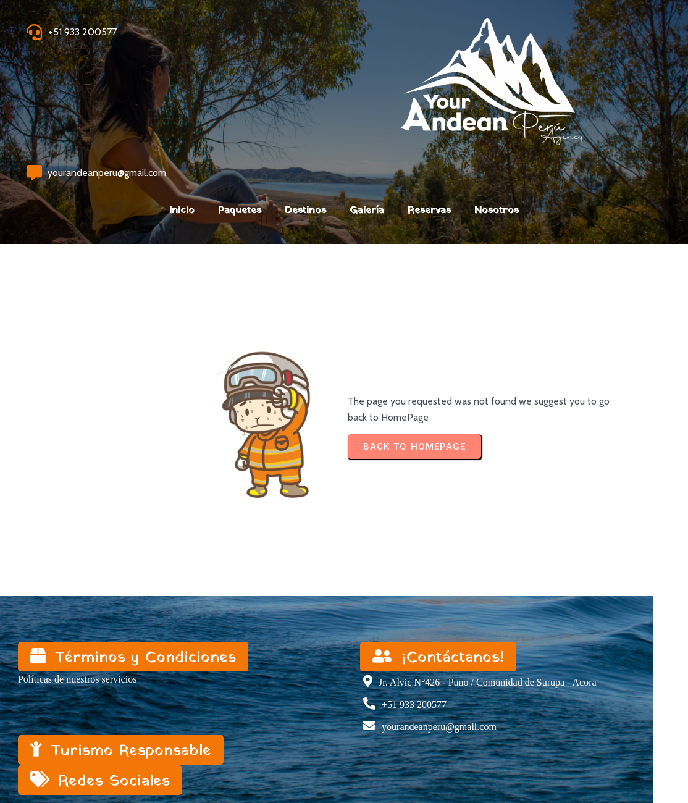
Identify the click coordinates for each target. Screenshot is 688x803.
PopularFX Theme (133, 761)
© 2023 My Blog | (57, 761)
